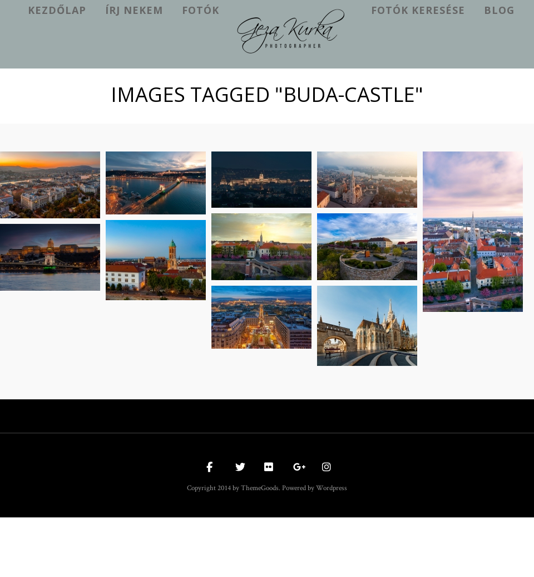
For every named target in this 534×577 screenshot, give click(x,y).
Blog (499, 10)
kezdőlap (57, 10)
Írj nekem (134, 10)
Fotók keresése (418, 10)
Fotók (200, 10)
